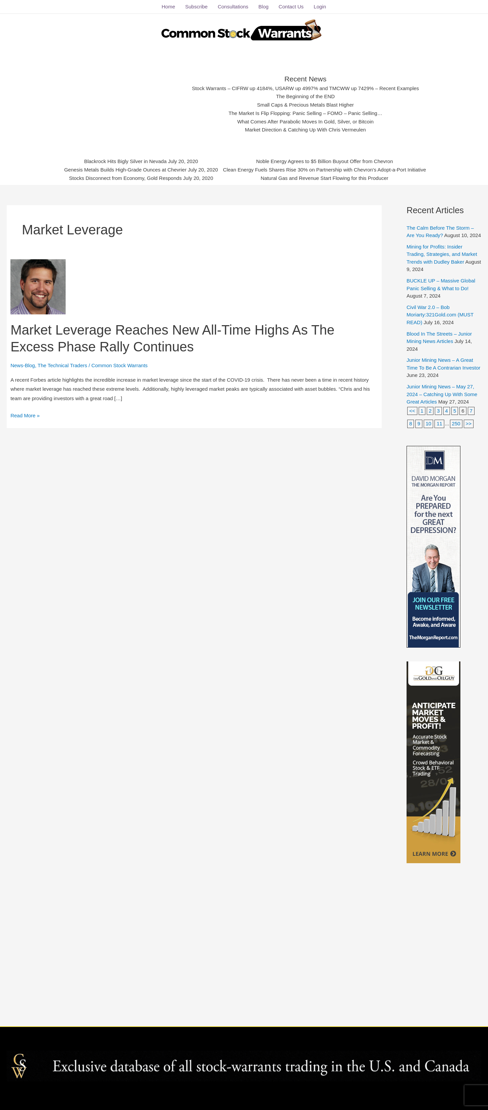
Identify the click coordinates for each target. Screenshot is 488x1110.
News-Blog (22, 365)
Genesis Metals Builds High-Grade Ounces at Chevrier (126, 169)
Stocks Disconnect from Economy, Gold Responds (126, 178)
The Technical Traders (62, 365)
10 (428, 423)
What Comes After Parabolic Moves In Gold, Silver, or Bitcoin (305, 121)
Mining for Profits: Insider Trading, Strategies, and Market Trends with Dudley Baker (442, 254)
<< (412, 410)
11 (439, 423)
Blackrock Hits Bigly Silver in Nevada (127, 161)
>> (469, 423)
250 (456, 423)
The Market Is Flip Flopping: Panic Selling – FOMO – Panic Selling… (305, 113)
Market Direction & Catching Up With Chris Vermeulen (305, 129)
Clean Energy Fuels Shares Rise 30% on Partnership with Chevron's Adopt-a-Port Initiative (323, 169)
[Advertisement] (131, 102)
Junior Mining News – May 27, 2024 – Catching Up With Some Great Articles (442, 394)
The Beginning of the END (306, 96)
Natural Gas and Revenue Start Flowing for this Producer (324, 178)
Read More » (25, 414)
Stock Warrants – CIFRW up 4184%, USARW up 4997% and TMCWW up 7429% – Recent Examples (306, 88)
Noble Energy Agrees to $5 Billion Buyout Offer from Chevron (323, 161)
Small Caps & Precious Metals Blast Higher (305, 105)
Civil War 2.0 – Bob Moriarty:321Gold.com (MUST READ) (440, 314)
